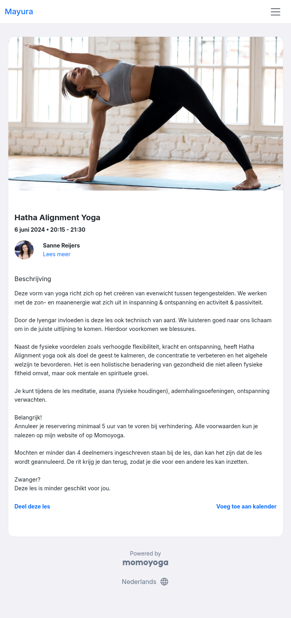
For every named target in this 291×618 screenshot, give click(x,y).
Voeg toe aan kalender (246, 506)
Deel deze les (32, 506)
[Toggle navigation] (275, 11)
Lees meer (56, 254)
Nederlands (145, 581)
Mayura (19, 11)
